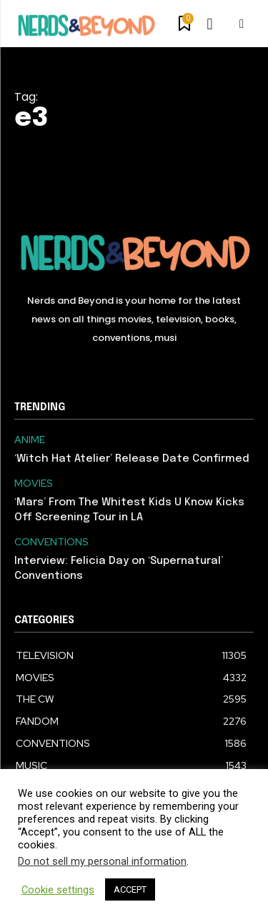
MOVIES (33, 483)
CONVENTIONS (51, 542)
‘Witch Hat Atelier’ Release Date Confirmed (131, 459)
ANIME (29, 440)
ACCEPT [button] (130, 889)
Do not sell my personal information (102, 861)
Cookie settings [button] (57, 889)
